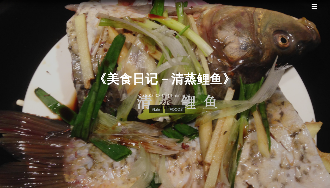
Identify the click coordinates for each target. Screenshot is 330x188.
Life (157, 109)
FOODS (176, 109)
